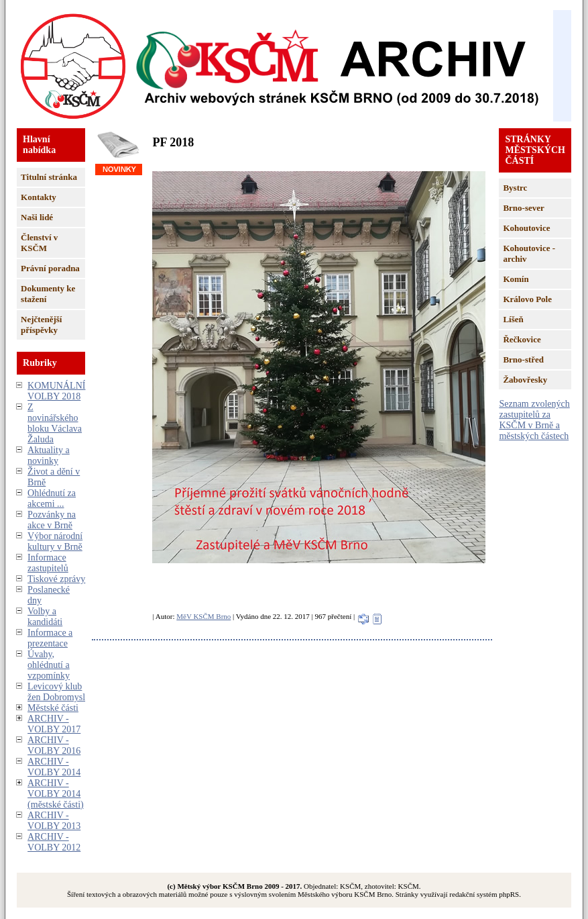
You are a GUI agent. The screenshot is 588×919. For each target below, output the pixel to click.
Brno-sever (523, 208)
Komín (515, 279)
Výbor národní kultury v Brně (54, 541)
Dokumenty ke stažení (48, 293)
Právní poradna (50, 268)
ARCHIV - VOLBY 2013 (53, 820)
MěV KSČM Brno (203, 616)
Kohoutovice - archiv (529, 253)
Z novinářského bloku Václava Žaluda (54, 423)
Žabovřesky (525, 380)
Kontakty (38, 197)
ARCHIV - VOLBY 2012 (53, 842)
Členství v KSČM (39, 242)
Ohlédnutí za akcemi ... (51, 498)
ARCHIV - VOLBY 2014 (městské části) (55, 794)
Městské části (52, 708)
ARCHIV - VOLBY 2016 (53, 745)
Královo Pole (527, 299)
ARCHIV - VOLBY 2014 (53, 767)
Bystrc (515, 188)
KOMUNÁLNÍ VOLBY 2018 (56, 391)
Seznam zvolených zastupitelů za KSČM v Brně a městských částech (534, 420)
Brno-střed (523, 359)
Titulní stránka (49, 177)
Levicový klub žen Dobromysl (56, 691)
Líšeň (513, 319)
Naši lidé (37, 217)
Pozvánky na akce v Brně (51, 520)
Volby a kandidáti (44, 616)
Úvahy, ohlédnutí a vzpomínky (48, 665)
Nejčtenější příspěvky (41, 324)
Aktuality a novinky (48, 455)
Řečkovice (521, 339)
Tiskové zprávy (56, 579)
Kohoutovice (526, 228)
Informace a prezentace (49, 638)
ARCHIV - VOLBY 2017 (53, 724)
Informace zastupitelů (47, 562)
